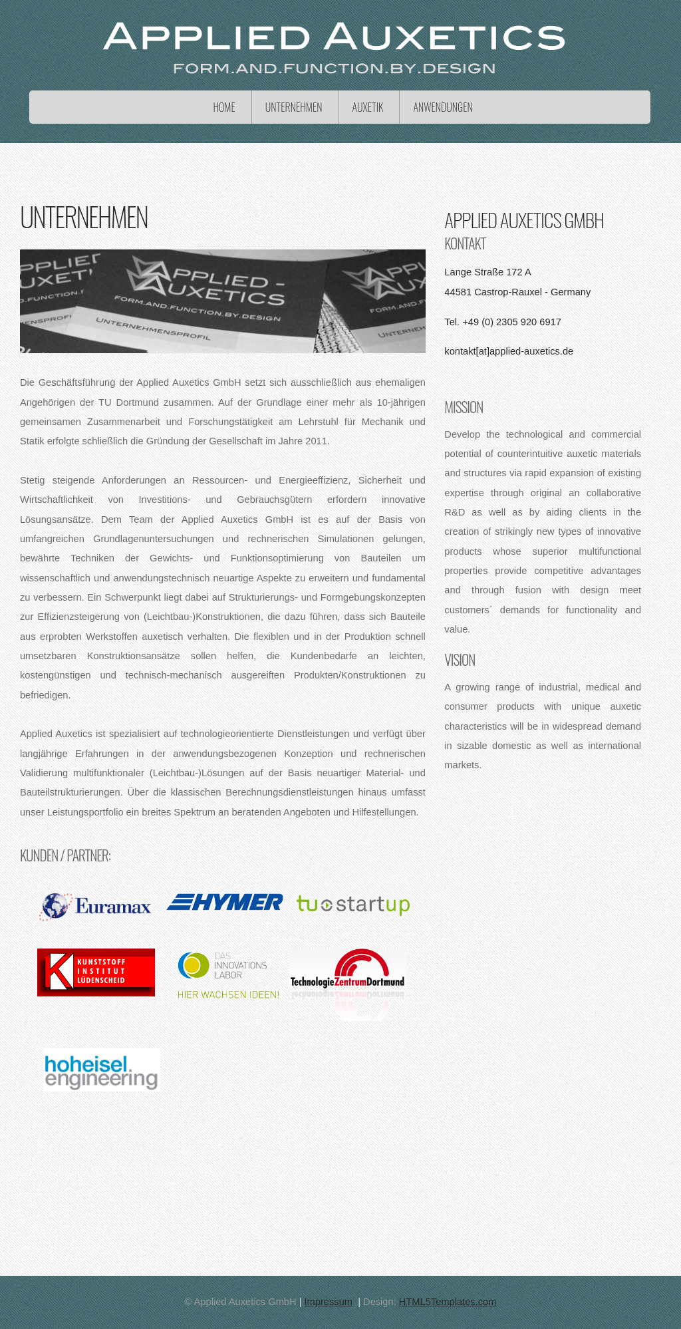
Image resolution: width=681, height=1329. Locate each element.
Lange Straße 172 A (487, 272)
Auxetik (368, 107)
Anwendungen (442, 107)
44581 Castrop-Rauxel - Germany (517, 292)
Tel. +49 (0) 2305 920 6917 (502, 322)
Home (224, 107)
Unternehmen (294, 107)
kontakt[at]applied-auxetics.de (508, 351)
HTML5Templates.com (448, 1301)
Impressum (328, 1301)
